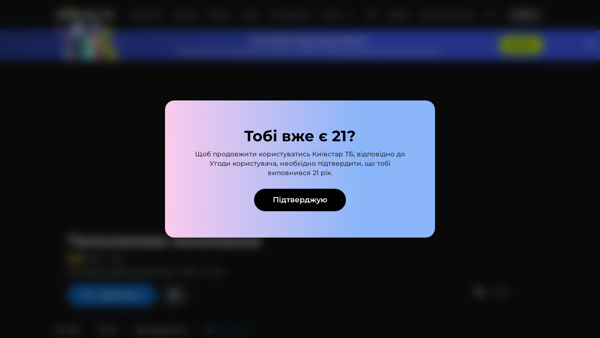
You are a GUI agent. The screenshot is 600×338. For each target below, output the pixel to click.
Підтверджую (300, 199)
